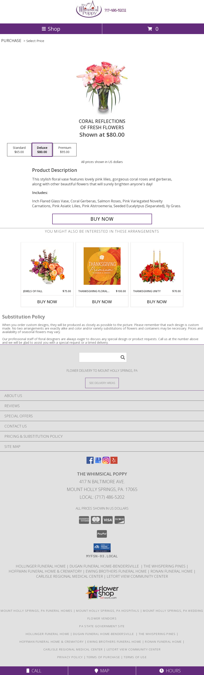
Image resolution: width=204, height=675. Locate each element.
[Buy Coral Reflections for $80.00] (102, 219)
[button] (102, 547)
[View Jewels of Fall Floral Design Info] (47, 266)
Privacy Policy (70, 657)
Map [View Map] (102, 671)
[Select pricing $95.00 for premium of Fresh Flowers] (64, 149)
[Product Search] (103, 357)
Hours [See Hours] (170, 671)
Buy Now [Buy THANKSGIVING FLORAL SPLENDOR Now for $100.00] (102, 302)
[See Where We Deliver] (102, 383)
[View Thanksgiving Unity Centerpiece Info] (157, 266)
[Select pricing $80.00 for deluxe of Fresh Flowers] (42, 149)
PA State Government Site (102, 626)
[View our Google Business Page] (98, 462)
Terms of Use (135, 657)
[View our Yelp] (113, 462)
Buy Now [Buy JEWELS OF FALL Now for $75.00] (47, 302)
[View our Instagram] (106, 462)
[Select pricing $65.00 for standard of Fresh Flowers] (19, 149)
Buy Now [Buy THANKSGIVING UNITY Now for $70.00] (157, 302)
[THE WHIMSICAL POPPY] (102, 17)
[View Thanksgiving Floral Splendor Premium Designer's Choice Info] (102, 266)
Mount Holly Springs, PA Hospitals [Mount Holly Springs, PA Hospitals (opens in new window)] (107, 611)
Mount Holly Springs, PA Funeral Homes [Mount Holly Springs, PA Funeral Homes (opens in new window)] (36, 611)
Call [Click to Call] (34, 671)
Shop (51, 28)
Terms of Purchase (103, 657)
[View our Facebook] (90, 462)
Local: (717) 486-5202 (102, 497)
